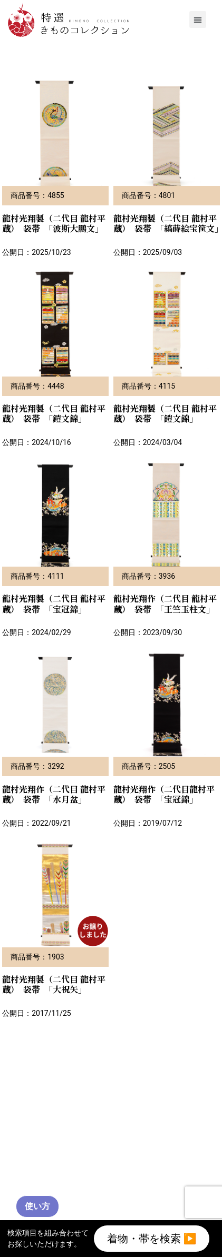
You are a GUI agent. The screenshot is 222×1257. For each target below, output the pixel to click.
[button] (197, 19)
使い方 (37, 1206)
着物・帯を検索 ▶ (152, 1238)
